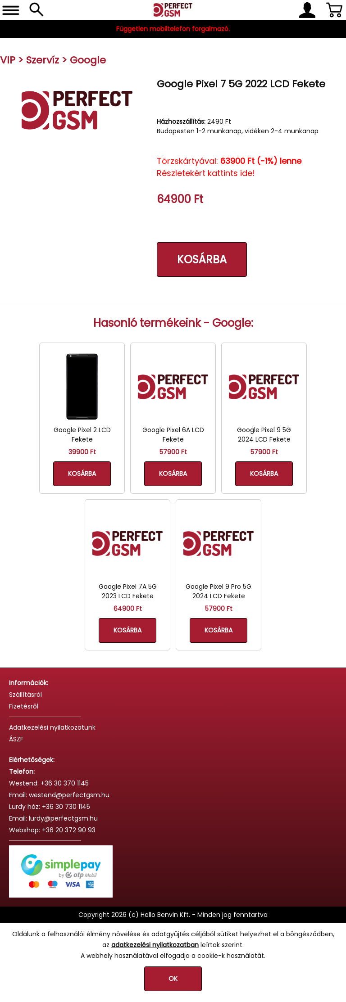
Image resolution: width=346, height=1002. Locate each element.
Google (88, 60)
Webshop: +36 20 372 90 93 (52, 830)
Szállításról (25, 694)
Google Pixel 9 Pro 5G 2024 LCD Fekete (218, 591)
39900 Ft (82, 451)
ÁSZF (16, 739)
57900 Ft (173, 451)
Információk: (28, 682)
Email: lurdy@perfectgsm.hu (53, 818)
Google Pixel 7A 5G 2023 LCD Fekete (128, 591)
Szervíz (42, 60)
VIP (7, 60)
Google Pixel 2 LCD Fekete (82, 434)
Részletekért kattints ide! (206, 173)
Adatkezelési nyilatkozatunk (52, 727)
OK (173, 978)
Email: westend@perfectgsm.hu (59, 794)
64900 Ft (128, 608)
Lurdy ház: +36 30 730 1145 (49, 806)
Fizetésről (23, 706)
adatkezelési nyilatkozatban (155, 944)
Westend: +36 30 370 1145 (49, 783)
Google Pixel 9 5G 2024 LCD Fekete (264, 434)
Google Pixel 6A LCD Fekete (173, 434)
